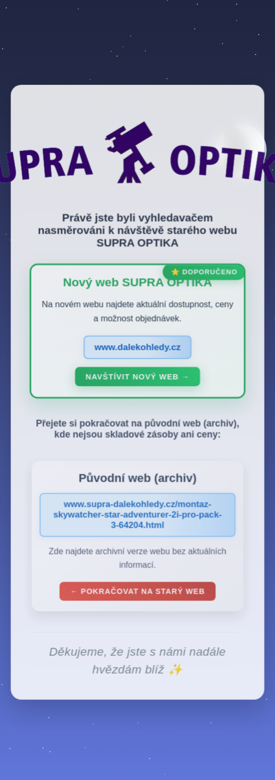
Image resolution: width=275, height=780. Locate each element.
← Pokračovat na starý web (137, 593)
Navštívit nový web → (137, 379)
